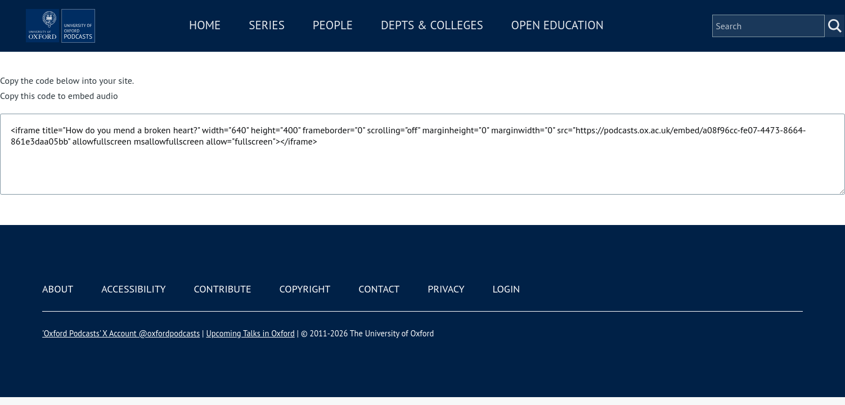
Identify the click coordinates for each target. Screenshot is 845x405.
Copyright (305, 288)
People (365, 41)
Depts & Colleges (465, 41)
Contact (378, 288)
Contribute (222, 288)
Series (299, 41)
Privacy (446, 288)
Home (238, 41)
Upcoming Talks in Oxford (250, 333)
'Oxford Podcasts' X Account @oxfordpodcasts (121, 333)
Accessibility (133, 288)
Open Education (590, 41)
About (57, 288)
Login (506, 288)
